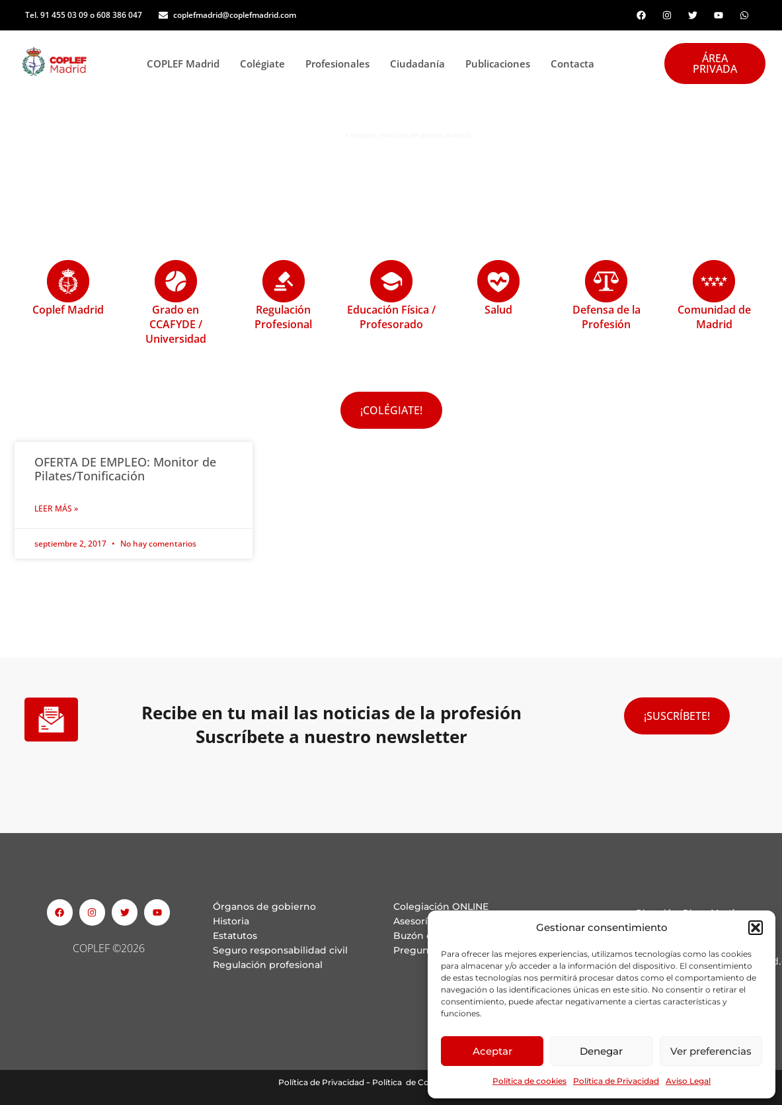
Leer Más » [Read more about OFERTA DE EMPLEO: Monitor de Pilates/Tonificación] (56, 508)
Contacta (572, 63)
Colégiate (266, 63)
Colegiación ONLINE (441, 906)
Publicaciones (501, 63)
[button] (755, 927)
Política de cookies (529, 1081)
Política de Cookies (411, 1082)
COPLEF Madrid (187, 63)
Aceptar (492, 1051)
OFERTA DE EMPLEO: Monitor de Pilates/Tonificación (125, 469)
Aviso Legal (688, 1081)
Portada (326, 135)
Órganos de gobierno (264, 906)
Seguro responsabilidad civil (280, 950)
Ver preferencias (711, 1051)
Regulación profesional (268, 965)
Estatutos (235, 936)
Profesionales (341, 63)
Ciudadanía (421, 63)
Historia (231, 921)
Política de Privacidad (616, 1081)
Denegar (601, 1051)
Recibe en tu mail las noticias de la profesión (331, 713)
